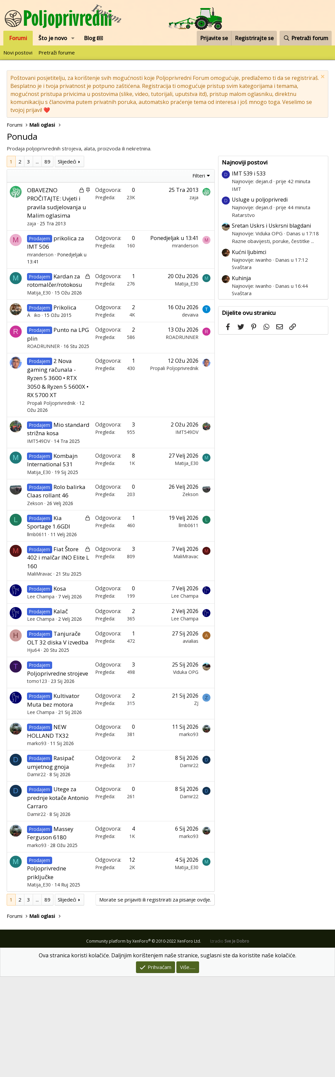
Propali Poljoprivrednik (51, 503)
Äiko (33, 415)
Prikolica (64, 407)
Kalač (60, 711)
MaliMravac (39, 674)
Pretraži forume (56, 52)
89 (47, 261)
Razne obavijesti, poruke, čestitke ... (273, 341)
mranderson (40, 355)
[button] (73, 38)
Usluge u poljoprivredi (260, 300)
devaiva (190, 415)
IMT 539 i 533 (249, 273)
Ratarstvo (243, 315)
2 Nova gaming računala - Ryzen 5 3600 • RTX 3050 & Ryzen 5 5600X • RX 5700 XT (58, 478)
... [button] (37, 261)
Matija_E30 (39, 393)
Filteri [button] (198, 275)
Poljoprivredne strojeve (57, 773)
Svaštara (242, 367)
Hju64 (33, 750)
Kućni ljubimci (249, 352)
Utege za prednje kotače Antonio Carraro (58, 897)
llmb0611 (37, 634)
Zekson (35, 603)
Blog (93, 38)
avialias (190, 741)
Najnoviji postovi (245, 262)
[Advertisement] (112, 206)
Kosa (59, 689)
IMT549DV (38, 541)
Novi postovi (17, 52)
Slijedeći (67, 261)
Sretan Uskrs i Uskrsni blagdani (271, 326)
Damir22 (36, 874)
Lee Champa (40, 697)
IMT (236, 289)
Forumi (18, 38)
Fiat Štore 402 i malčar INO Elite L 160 (58, 657)
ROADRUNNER (43, 446)
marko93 (36, 843)
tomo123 (37, 781)
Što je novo (52, 38)
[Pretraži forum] (306, 38)
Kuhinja (241, 378)
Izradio (229, 1041)
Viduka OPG (185, 772)
